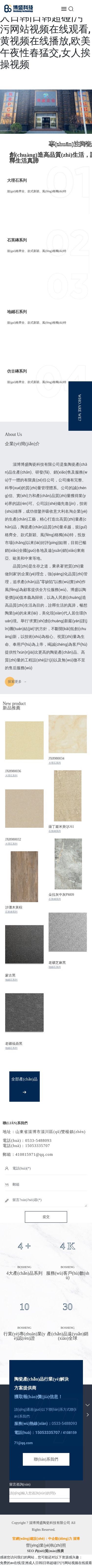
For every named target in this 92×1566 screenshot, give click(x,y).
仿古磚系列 (17, 371)
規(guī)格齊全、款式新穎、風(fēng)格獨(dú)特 (36, 322)
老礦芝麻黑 (57, 963)
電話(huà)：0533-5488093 (27, 1140)
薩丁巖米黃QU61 (61, 826)
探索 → (17, 681)
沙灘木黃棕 (13, 907)
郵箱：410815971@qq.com (28, 1154)
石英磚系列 (17, 240)
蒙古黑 (10, 975)
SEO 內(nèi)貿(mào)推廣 (45, 1551)
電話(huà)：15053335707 (26, 1146)
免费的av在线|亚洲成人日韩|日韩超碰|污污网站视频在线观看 (46, 1563)
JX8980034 (57, 758)
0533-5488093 (64, 1423)
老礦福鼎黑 (13, 1043)
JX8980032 (13, 839)
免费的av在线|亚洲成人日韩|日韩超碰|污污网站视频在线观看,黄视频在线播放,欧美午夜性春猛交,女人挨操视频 (45, 35)
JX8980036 (13, 771)
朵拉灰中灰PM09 (61, 894)
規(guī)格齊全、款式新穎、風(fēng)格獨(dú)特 (36, 191)
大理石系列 (17, 180)
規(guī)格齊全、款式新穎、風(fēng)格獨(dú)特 (36, 382)
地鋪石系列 (17, 312)
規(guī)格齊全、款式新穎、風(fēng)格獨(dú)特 (36, 251)
